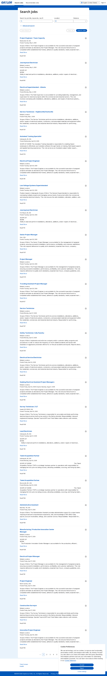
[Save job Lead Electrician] (85, 431)
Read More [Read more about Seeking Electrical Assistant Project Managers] (23, 396)
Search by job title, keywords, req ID (31, 18)
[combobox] (64, 21)
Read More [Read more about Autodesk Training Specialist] (23, 151)
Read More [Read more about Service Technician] (23, 323)
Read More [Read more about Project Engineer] (23, 595)
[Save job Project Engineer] (85, 581)
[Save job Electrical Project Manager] (85, 556)
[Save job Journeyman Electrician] (85, 63)
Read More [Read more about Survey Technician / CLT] (23, 421)
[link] (43, 654)
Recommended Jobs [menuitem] (32, 3)
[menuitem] (6, 2)
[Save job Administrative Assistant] (85, 505)
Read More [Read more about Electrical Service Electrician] (23, 372)
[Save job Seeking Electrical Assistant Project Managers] (85, 382)
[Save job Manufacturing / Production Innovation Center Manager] (85, 529)
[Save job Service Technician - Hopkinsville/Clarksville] (85, 112)
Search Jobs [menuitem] (19, 3)
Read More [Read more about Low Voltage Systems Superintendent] (23, 200)
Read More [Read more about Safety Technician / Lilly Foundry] (23, 347)
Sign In (103, 3)
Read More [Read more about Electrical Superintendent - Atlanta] (23, 101)
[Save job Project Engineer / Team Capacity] (85, 38)
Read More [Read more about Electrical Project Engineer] (23, 175)
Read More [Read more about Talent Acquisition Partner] (23, 470)
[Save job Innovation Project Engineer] (85, 630)
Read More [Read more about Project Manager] (23, 273)
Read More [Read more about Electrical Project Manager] (23, 571)
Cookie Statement (70, 660)
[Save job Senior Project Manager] (85, 234)
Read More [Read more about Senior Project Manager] (23, 249)
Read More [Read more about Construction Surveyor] (23, 620)
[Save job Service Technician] (85, 308)
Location (57, 18)
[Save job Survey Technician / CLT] (85, 406)
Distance (76, 18)
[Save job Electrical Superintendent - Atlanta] (85, 87)
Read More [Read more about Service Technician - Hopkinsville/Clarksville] (23, 126)
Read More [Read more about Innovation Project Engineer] (23, 644)
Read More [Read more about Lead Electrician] (23, 445)
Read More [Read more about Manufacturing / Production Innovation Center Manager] (23, 546)
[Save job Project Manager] (85, 259)
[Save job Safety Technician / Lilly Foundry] (85, 333)
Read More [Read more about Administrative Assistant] (23, 519)
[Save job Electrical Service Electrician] (85, 357)
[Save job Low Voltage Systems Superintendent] (85, 185)
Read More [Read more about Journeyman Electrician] (23, 77)
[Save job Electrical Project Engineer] (85, 161)
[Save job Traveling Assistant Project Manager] (85, 284)
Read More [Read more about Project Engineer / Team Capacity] (23, 52)
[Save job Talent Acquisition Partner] (85, 456)
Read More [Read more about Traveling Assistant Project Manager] (23, 298)
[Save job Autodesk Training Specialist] (85, 136)
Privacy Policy (55, 673)
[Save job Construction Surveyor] (85, 605)
